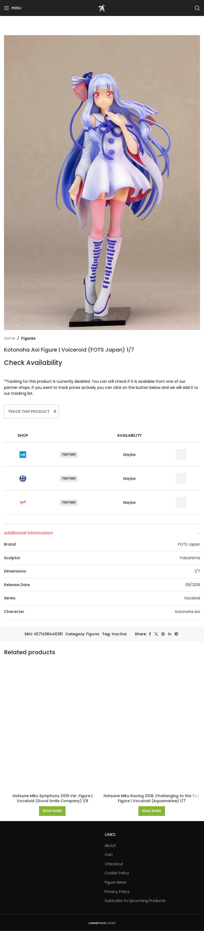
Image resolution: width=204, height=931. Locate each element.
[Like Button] (28, 411)
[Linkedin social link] (170, 634)
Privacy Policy (117, 891)
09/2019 (192, 584)
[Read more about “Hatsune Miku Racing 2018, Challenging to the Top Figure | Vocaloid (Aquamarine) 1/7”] (151, 811)
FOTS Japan (189, 544)
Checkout (114, 864)
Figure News (115, 882)
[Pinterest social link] (163, 634)
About (110, 845)
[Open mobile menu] (12, 8)
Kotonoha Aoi (187, 611)
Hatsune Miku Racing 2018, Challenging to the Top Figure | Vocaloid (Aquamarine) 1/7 (152, 798)
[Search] (197, 8)
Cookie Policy (117, 873)
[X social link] (156, 634)
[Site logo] (102, 7)
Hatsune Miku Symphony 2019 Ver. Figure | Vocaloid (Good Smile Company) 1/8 (52, 798)
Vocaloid (192, 598)
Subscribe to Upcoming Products (135, 900)
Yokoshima (190, 558)
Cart (109, 854)
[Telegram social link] (176, 634)
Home (9, 338)
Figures (28, 338)
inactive (119, 634)
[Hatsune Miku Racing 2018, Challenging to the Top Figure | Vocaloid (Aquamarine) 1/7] (151, 726)
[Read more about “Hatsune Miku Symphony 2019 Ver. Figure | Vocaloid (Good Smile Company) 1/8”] (52, 811)
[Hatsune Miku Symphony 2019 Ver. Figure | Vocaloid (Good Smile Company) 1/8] (52, 726)
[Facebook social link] (150, 634)
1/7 (197, 571)
